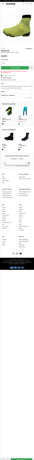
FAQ (3, 182)
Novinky (4, 207)
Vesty (3, 224)
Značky (3, 245)
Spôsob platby (22, 176)
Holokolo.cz (27, 260)
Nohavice (4, 211)
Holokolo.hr (17, 263)
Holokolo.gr (22, 263)
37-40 (3, 63)
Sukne (20, 224)
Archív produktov (5, 180)
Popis (2, 83)
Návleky (4, 220)
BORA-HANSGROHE (23, 239)
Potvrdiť (29, 163)
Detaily (3, 91)
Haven (3, 48)
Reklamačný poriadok (7, 191)
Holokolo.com (28, 262)
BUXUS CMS (12, 260)
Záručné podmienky (6, 193)
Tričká (20, 222)
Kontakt (3, 178)
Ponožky (4, 218)
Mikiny (20, 220)
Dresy (3, 209)
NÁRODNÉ (21, 245)
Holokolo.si (22, 262)
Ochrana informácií (23, 193)
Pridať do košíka (14, 67)
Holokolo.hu (10, 262)
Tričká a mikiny (5, 226)
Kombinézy (4, 228)
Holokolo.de (11, 263)
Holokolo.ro (16, 262)
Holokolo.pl (4, 262)
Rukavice (4, 216)
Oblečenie (4, 239)
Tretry (3, 243)
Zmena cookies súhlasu (7, 197)
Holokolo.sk (21, 260)
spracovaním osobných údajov (23, 165)
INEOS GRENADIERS (24, 241)
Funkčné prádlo (5, 215)
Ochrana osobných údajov (24, 191)
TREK (20, 243)
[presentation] (2, 115)
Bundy (3, 213)
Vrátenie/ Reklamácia (6, 195)
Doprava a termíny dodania (25, 178)
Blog (3, 176)
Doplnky (4, 241)
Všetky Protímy (22, 246)
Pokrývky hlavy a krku (7, 222)
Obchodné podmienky (23, 195)
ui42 (17, 260)
